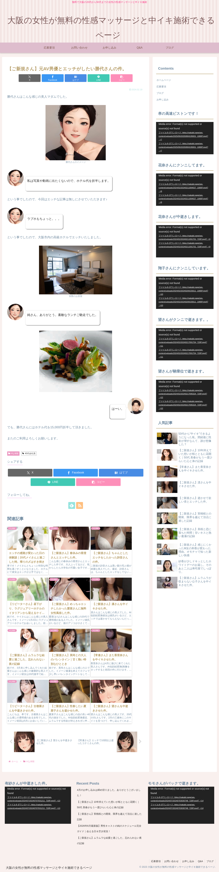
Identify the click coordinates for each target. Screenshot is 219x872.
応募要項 (161, 86)
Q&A (200, 861)
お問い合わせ (171, 861)
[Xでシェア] (30, 78)
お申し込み (163, 99)
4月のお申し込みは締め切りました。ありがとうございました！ (109, 793)
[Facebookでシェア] (53, 78)
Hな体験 (13, 453)
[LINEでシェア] (99, 78)
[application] (185, 138)
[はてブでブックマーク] (76, 78)
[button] (122, 78)
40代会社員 (28, 453)
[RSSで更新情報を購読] (79, 505)
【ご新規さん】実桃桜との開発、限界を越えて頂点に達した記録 (109, 816)
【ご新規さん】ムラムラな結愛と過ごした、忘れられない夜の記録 (109, 840)
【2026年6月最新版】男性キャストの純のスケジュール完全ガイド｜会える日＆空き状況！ (109, 828)
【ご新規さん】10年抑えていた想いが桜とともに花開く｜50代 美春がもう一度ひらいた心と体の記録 (108, 805)
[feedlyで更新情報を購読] (71, 505)
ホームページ (164, 80)
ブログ (160, 93)
